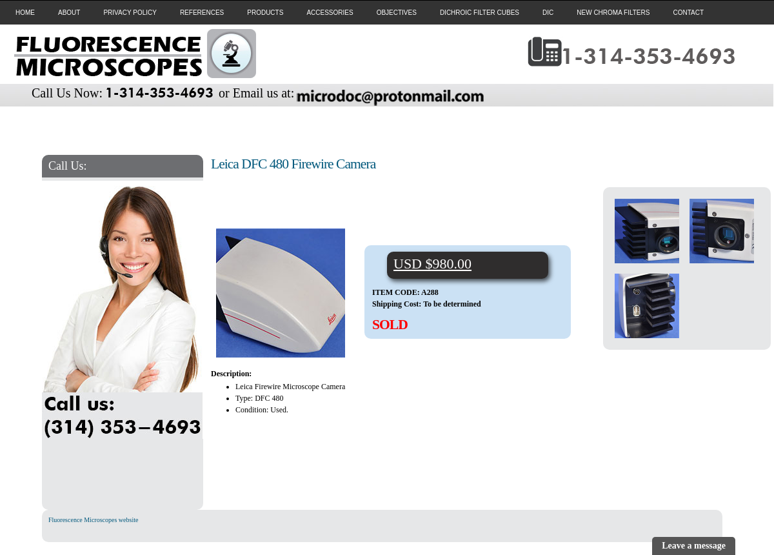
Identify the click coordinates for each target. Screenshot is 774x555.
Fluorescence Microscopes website (93, 519)
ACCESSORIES (329, 12)
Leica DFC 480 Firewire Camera (293, 164)
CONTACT (688, 12)
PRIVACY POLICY (129, 12)
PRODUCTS (265, 12)
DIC (547, 12)
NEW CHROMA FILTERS (613, 12)
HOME (25, 12)
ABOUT (69, 12)
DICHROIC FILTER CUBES (479, 12)
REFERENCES (202, 12)
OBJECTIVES (397, 12)
